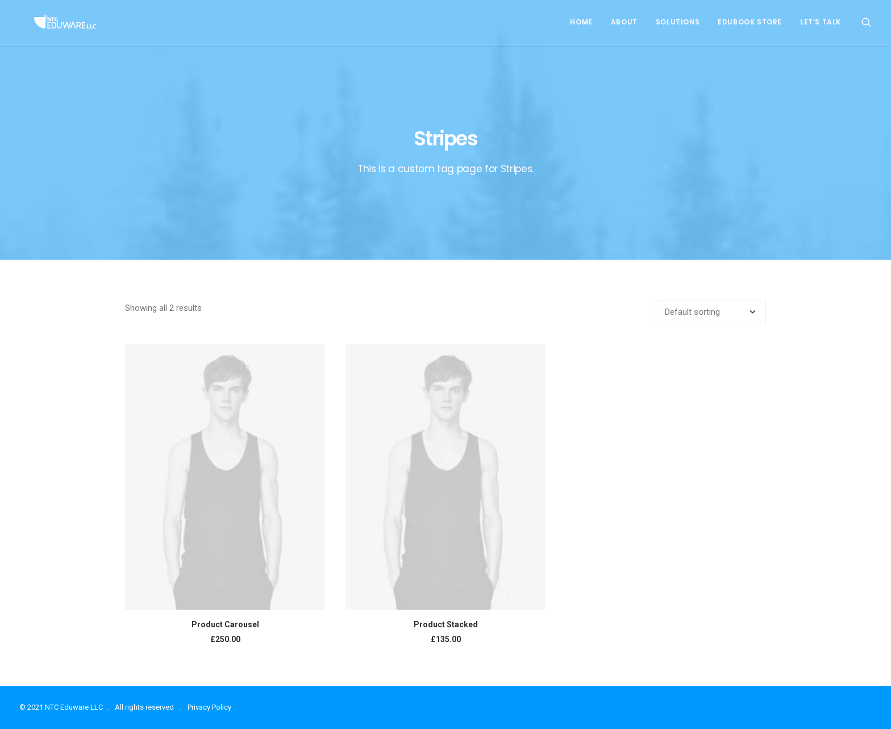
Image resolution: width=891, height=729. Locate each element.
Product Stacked (446, 624)
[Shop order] (711, 312)
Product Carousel (225, 624)
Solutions (678, 22)
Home (581, 22)
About (624, 22)
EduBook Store (750, 22)
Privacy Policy (209, 707)
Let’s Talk (820, 22)
